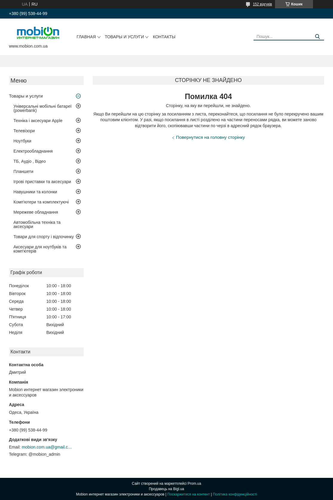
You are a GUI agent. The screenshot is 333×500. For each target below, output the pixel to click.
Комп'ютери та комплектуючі (41, 202)
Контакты (164, 36)
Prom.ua (194, 483)
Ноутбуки (22, 141)
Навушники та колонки (35, 191)
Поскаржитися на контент (188, 494)
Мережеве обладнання (35, 212)
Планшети (23, 171)
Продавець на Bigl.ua (166, 489)
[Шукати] (317, 36)
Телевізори (24, 130)
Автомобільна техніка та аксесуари (37, 224)
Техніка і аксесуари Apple (37, 120)
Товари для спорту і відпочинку (43, 236)
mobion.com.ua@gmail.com (47, 447)
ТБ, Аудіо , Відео (29, 161)
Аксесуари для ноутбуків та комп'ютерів (39, 248)
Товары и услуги (124, 36)
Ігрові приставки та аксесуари (42, 181)
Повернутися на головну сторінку (210, 137)
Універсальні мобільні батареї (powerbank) (42, 108)
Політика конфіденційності (235, 494)
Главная (86, 36)
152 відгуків (262, 4)
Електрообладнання (33, 151)
